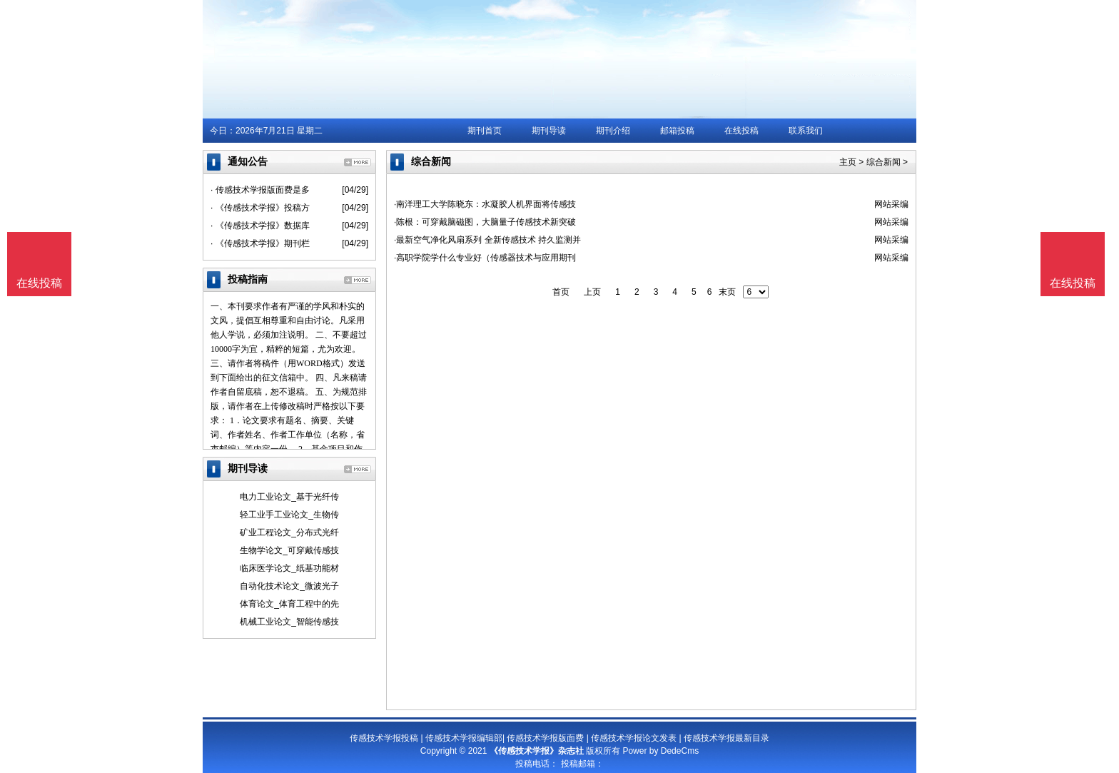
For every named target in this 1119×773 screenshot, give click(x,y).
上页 (592, 292)
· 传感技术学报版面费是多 (260, 190)
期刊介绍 (613, 131)
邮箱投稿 (677, 131)
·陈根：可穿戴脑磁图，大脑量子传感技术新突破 (485, 222)
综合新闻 (883, 162)
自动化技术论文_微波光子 (289, 586)
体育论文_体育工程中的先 (289, 604)
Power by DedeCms (660, 751)
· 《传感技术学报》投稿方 (260, 208)
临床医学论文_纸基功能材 (289, 568)
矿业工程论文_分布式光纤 (289, 532)
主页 (847, 162)
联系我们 (806, 131)
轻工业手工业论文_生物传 (289, 515)
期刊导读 (549, 131)
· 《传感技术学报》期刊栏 (260, 243)
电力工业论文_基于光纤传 (289, 497)
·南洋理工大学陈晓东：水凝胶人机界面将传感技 (485, 204)
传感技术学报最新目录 (726, 738)
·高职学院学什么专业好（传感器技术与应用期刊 (485, 258)
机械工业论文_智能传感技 (289, 622)
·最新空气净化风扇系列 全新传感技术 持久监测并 (487, 240)
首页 (560, 292)
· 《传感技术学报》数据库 (260, 226)
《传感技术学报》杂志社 (537, 751)
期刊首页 (484, 131)
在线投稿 (741, 131)
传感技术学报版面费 (545, 738)
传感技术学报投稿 (384, 738)
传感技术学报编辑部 (463, 738)
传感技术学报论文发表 (634, 738)
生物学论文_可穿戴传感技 (289, 550)
